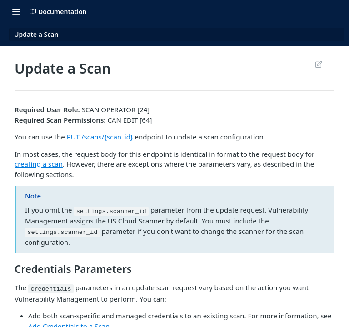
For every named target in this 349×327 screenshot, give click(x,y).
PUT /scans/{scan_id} (100, 136)
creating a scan (39, 163)
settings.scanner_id (111, 211)
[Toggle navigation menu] (16, 11)
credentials (50, 288)
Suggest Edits (318, 64)
